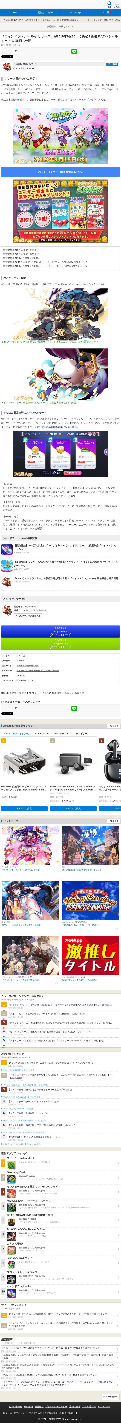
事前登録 (51, 26)
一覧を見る (113, 726)
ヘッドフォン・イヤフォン (17, 733)
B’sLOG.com (104, 1406)
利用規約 (28, 1406)
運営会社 (39, 1406)
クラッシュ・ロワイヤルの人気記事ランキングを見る (24, 1121)
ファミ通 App (11, 5)
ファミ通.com (89, 1406)
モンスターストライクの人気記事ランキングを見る (23, 1132)
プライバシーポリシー (56, 1406)
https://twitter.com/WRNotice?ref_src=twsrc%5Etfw (38, 671)
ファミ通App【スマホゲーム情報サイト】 (20, 20)
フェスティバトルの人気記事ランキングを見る (21, 1097)
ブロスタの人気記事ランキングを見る (18, 1109)
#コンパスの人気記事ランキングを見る (18, 1070)
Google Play (60, 644)
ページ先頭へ (112, 1396)
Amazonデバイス (62, 733)
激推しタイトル (66, 26)
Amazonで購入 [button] (24, 808)
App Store (60, 632)
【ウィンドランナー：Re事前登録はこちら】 (60, 171)
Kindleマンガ (42, 733)
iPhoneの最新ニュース (72, 20)
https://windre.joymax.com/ (28, 666)
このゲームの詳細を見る (29, 616)
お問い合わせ (15, 1406)
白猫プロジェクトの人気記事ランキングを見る (21, 1144)
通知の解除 (74, 1406)
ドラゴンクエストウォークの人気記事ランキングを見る (25, 1085)
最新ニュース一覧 (51, 20)
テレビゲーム (82, 733)
